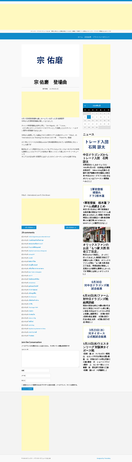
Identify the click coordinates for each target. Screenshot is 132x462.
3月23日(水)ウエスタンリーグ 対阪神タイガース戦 (96, 347)
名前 (23, 370)
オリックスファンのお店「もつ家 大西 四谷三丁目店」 (96, 248)
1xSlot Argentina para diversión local (39, 237)
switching (31, 325)
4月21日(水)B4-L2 (29, 227)
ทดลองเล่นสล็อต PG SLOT (36, 244)
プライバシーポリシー (101, 37)
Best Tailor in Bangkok (35, 272)
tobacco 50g (32, 318)
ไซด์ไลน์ (31, 321)
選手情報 (45, 89)
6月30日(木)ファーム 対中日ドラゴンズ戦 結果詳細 (97, 299)
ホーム (80, 37)
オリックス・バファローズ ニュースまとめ (40, 31)
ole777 (31, 276)
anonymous (32, 283)
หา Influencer (32, 297)
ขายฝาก (31, 311)
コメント (25, 349)
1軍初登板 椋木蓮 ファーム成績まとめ (96, 204)
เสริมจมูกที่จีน (32, 293)
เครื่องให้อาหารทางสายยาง (36, 268)
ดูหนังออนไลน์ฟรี (33, 286)
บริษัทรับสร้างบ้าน (34, 300)
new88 (30, 258)
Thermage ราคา (33, 307)
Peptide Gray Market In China (37, 329)
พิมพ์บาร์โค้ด (32, 261)
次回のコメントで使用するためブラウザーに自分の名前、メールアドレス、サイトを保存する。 (50, 385)
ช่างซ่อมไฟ (32, 314)
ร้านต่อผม (31, 336)
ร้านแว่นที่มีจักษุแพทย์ (35, 247)
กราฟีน (31, 304)
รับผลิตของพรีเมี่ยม (34, 279)
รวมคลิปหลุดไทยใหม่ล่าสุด (36, 240)
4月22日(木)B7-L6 (72, 227)
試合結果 (88, 37)
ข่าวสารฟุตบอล (33, 290)
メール (23, 375)
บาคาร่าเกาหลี (33, 332)
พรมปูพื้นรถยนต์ (33, 265)
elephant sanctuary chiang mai (38, 251)
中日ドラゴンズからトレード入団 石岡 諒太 (95, 158)
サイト (23, 380)
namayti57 (32, 254)
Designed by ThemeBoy (103, 458)
